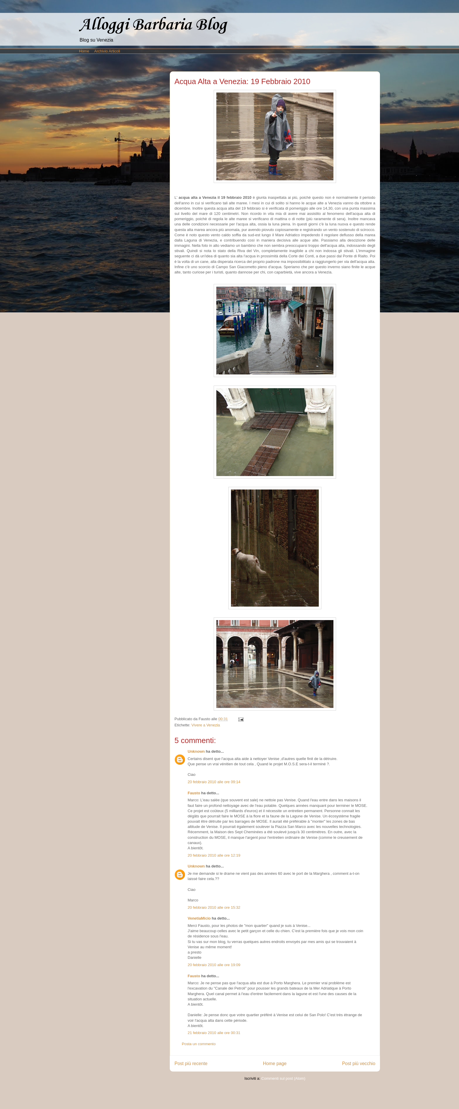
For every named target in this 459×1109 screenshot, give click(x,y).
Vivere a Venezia (205, 725)
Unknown (196, 751)
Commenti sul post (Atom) (283, 1078)
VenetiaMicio (199, 918)
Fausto (194, 793)
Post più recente (191, 1063)
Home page (275, 1063)
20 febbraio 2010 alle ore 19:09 (214, 965)
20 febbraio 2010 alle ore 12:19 (214, 855)
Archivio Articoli (107, 51)
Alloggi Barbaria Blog (153, 25)
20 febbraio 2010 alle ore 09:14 (214, 782)
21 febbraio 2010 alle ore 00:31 (214, 1033)
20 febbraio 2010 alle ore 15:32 (214, 907)
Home (84, 51)
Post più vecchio (358, 1063)
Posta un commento (199, 1044)
